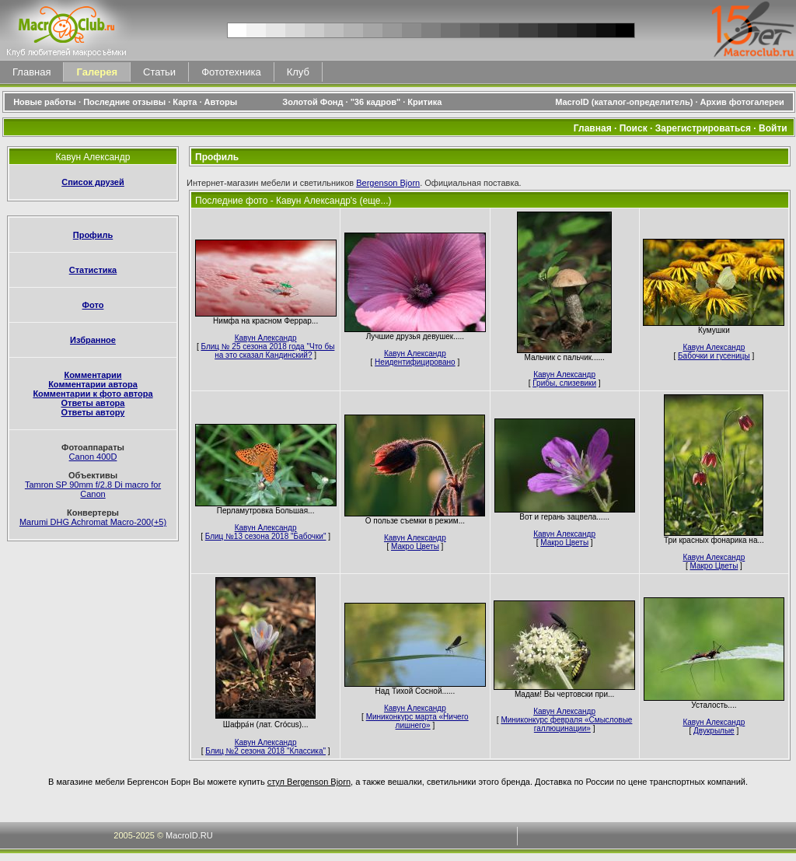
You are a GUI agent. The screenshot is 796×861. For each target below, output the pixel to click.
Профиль (93, 235)
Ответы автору (93, 412)
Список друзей (92, 182)
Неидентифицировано (415, 362)
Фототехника (230, 72)
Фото (93, 305)
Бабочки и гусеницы (714, 356)
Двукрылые (714, 730)
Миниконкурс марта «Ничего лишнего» (417, 721)
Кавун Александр (266, 338)
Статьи (159, 72)
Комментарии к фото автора (92, 393)
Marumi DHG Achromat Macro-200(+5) (92, 522)
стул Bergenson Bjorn (309, 781)
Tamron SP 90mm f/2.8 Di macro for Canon (93, 489)
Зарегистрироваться (703, 128)
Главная (31, 72)
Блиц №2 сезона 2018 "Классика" (265, 751)
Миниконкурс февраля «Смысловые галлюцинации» (566, 724)
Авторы (221, 102)
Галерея (96, 72)
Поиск (634, 128)
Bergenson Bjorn (388, 182)
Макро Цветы (415, 546)
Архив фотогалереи (743, 102)
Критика (424, 102)
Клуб (298, 72)
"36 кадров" (376, 102)
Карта (185, 102)
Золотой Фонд (312, 102)
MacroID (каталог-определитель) (624, 102)
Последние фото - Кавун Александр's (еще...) (293, 200)
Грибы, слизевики (564, 383)
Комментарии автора (93, 384)
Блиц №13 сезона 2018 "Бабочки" (265, 536)
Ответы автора (93, 403)
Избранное (93, 340)
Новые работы (44, 102)
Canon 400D (93, 456)
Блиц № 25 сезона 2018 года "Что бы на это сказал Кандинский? (267, 350)
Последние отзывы (124, 102)
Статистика (93, 270)
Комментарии (92, 375)
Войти (773, 128)
